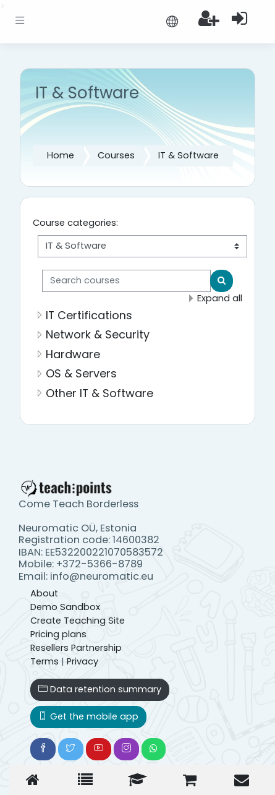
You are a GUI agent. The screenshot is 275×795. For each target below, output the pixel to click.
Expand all (219, 298)
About (44, 593)
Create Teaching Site (77, 620)
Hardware (73, 354)
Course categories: (75, 223)
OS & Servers (81, 373)
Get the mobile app (88, 716)
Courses (116, 155)
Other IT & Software (99, 393)
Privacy (82, 661)
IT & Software (188, 155)
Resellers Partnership (76, 648)
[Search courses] (126, 281)
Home (60, 155)
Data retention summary (99, 689)
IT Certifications (89, 315)
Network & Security (98, 334)
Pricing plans (58, 634)
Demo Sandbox (65, 607)
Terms (44, 661)
